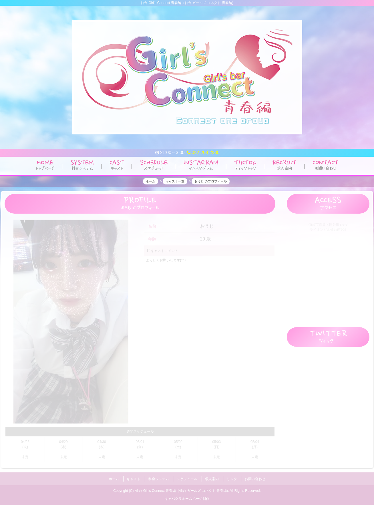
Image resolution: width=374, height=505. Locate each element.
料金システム (158, 478)
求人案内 (212, 478)
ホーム (114, 478)
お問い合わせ (255, 478)
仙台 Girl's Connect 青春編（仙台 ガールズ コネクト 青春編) (181, 489)
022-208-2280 (203, 152)
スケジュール (187, 478)
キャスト (133, 478)
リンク (232, 478)
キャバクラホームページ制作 (187, 497)
